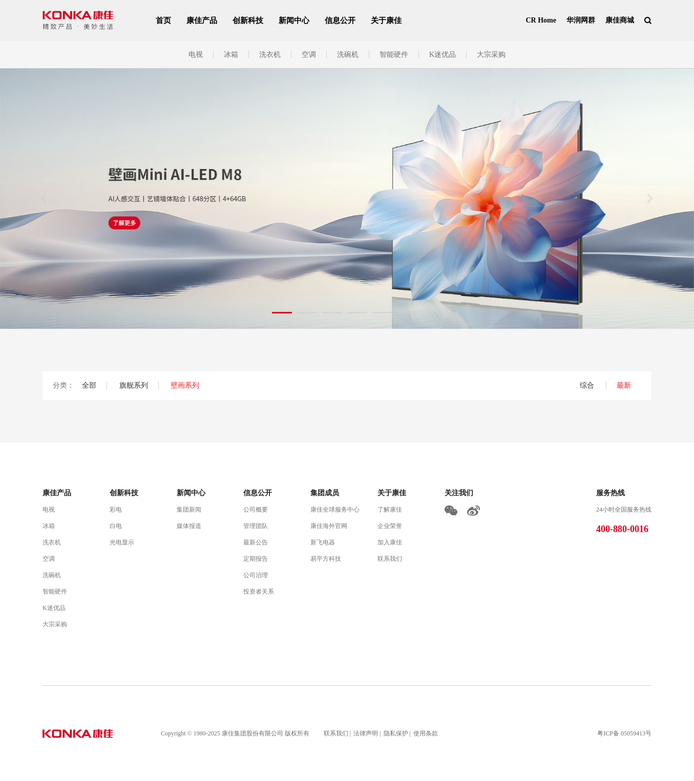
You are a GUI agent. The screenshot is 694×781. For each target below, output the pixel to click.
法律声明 (365, 733)
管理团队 (255, 526)
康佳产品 (201, 20)
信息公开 (340, 20)
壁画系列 (185, 385)
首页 (163, 20)
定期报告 (255, 558)
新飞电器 (322, 542)
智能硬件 (394, 54)
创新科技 (248, 20)
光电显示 (122, 542)
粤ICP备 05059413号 (624, 733)
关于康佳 (386, 20)
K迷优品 (442, 54)
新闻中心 (294, 20)
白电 (116, 526)
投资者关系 (258, 591)
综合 (588, 385)
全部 (89, 385)
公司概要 (255, 509)
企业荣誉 (389, 526)
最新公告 (255, 542)
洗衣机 (270, 54)
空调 (309, 54)
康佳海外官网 (328, 526)
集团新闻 (189, 509)
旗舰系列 (133, 385)
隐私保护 (396, 733)
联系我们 (389, 558)
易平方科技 (325, 558)
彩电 (116, 509)
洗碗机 (348, 54)
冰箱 (231, 54)
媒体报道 (189, 526)
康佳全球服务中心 (335, 509)
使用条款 (425, 733)
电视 (195, 54)
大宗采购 (491, 54)
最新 (624, 385)
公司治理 (255, 575)
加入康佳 (389, 542)
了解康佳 (389, 509)
